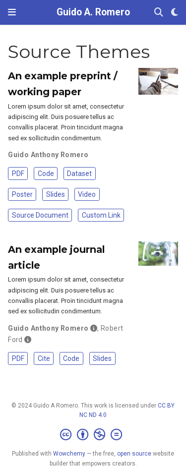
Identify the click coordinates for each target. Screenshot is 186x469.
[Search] (158, 12)
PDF (18, 173)
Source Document (40, 215)
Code (46, 173)
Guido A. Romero (93, 12)
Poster (22, 194)
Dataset (79, 173)
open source (134, 453)
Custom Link (101, 215)
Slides (55, 194)
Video (87, 194)
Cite (44, 358)
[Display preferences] (174, 12)
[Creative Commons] (93, 434)
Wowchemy (69, 453)
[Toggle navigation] (12, 12)
